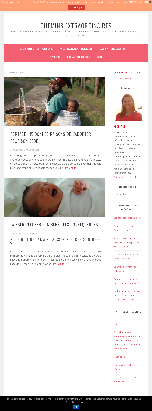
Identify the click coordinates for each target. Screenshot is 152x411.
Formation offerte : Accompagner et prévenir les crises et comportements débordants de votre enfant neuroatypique (127, 340)
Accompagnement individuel (76, 48)
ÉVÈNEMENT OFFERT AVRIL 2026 (36, 48)
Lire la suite (72, 167)
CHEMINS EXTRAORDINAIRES (76, 25)
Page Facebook (127, 72)
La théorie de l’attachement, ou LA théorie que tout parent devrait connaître (127, 295)
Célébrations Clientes (112, 48)
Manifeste (118, 324)
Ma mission (119, 356)
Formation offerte (78, 56)
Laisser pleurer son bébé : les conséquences (54, 224)
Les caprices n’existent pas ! (127, 217)
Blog (99, 56)
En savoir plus (76, 7)
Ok (76, 407)
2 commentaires (31, 150)
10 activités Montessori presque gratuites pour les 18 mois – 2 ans (126, 242)
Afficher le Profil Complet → (127, 176)
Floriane (120, 126)
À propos (55, 56)
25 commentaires (32, 233)
